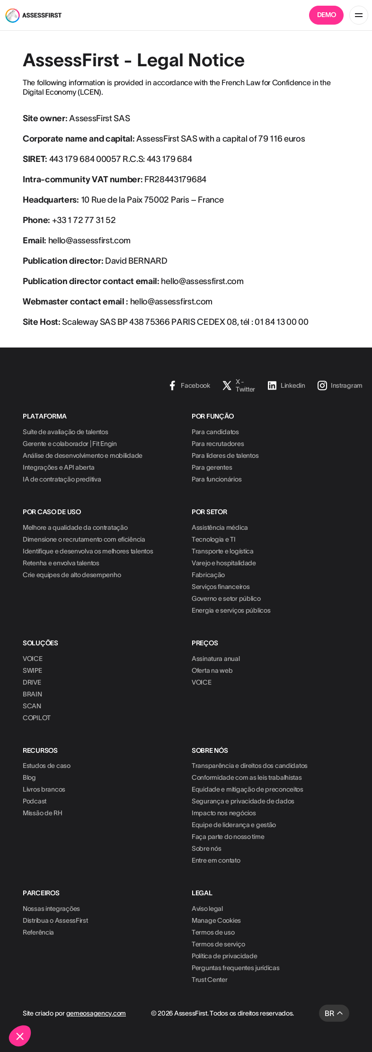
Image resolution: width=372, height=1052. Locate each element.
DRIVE (32, 682)
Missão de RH (42, 813)
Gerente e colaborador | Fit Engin (70, 443)
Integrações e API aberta (58, 467)
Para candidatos (215, 432)
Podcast (34, 801)
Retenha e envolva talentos (61, 563)
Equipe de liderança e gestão (234, 825)
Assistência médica (220, 527)
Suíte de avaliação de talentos (65, 432)
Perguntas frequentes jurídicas (236, 968)
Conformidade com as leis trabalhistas (247, 777)
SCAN (32, 706)
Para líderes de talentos (225, 455)
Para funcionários (216, 479)
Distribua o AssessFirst (55, 920)
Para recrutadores (218, 443)
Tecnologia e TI (214, 539)
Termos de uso (213, 932)
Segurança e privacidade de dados (243, 801)
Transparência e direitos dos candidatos (250, 765)
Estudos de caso (47, 765)
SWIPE (32, 670)
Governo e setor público (226, 598)
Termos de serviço (218, 944)
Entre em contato (216, 860)
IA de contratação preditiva (62, 479)
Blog (29, 777)
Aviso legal (207, 908)
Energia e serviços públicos (231, 610)
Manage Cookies (216, 920)
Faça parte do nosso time (228, 836)
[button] (20, 1036)
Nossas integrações (51, 908)
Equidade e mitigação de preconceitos (247, 789)
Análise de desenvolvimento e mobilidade (82, 455)
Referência (38, 932)
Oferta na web (212, 670)
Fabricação (208, 575)
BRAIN (32, 694)
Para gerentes (212, 467)
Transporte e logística (223, 551)
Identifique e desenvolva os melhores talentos (88, 551)
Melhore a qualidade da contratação (75, 527)
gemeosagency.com (96, 1013)
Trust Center (210, 979)
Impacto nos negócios (224, 813)
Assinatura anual (216, 658)
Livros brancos (44, 789)
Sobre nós (206, 848)
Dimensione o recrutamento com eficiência (84, 539)
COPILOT (37, 718)
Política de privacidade (224, 956)
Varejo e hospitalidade (224, 563)
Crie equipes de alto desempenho (72, 575)
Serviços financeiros (220, 586)
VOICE (33, 658)
